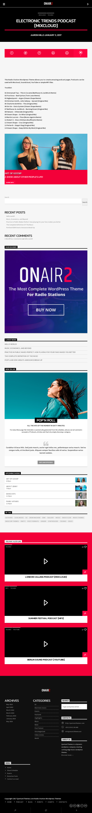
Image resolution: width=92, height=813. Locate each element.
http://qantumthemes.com (74, 723)
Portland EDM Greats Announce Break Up (20, 228)
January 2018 (11, 719)
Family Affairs (12, 501)
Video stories (39, 735)
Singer (43, 521)
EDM (43, 517)
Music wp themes (12, 521)
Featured (38, 715)
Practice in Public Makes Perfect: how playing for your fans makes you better (33, 222)
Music (37, 721)
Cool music (19, 517)
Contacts (63, 802)
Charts (51, 802)
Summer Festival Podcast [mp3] (46, 618)
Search (7, 197)
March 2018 (10, 713)
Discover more (67, 755)
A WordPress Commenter (13, 239)
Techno (50, 15)
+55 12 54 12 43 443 (71, 727)
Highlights (38, 718)
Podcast (19, 802)
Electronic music (40, 708)
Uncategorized (40, 731)
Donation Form (12, 776)
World (37, 738)
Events (37, 711)
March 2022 (10, 710)
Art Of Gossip (13, 173)
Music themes (78, 517)
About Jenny (11, 486)
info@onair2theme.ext (73, 731)
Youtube (16, 630)
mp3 (7, 588)
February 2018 (11, 716)
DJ (35, 704)
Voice (70, 521)
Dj (26, 517)
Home (9, 768)
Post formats (33, 521)
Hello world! (10, 216)
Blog (30, 802)
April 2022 (9, 707)
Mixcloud (42, 15)
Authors (9, 517)
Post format (39, 728)
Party (23, 521)
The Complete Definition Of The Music (19, 225)
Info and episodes (46, 462)
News (36, 725)
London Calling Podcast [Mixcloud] (46, 577)
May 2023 (9, 704)
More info (10, 182)
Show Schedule (12, 770)
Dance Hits (11, 493)
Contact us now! (13, 779)
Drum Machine (35, 517)
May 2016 (9, 721)
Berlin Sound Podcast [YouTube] (46, 659)
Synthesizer (53, 521)
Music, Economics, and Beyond (17, 219)
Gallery (51, 517)
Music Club (66, 517)
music (58, 517)
